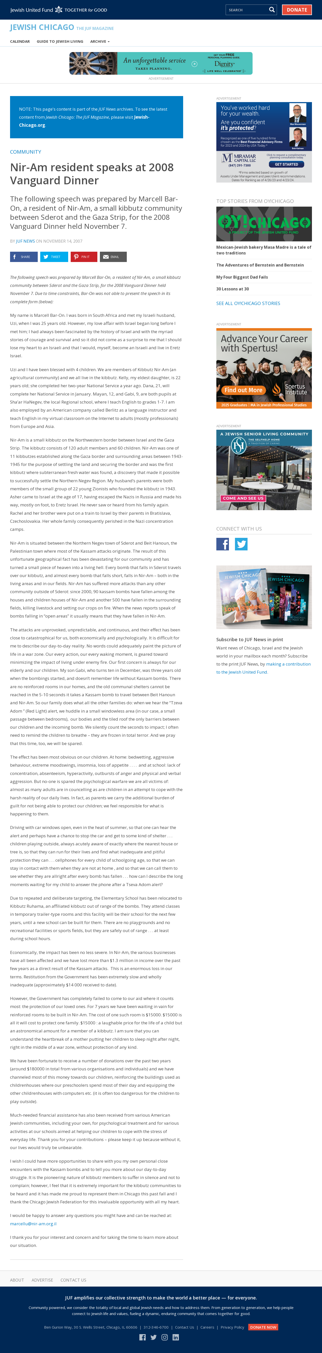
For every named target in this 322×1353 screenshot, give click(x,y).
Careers (207, 1327)
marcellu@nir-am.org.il (33, 1224)
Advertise (42, 1280)
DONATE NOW (263, 1327)
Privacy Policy (232, 1327)
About (17, 1280)
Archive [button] (100, 41)
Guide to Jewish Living (60, 41)
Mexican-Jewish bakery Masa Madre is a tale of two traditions (263, 250)
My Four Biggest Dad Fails (242, 277)
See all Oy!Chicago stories (248, 303)
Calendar (20, 41)
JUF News (25, 241)
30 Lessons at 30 (232, 289)
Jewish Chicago (62, 27)
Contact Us (73, 1280)
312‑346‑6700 (156, 1327)
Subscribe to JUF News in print (249, 639)
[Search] (247, 10)
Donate (297, 10)
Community (25, 151)
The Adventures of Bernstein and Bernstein (260, 265)
